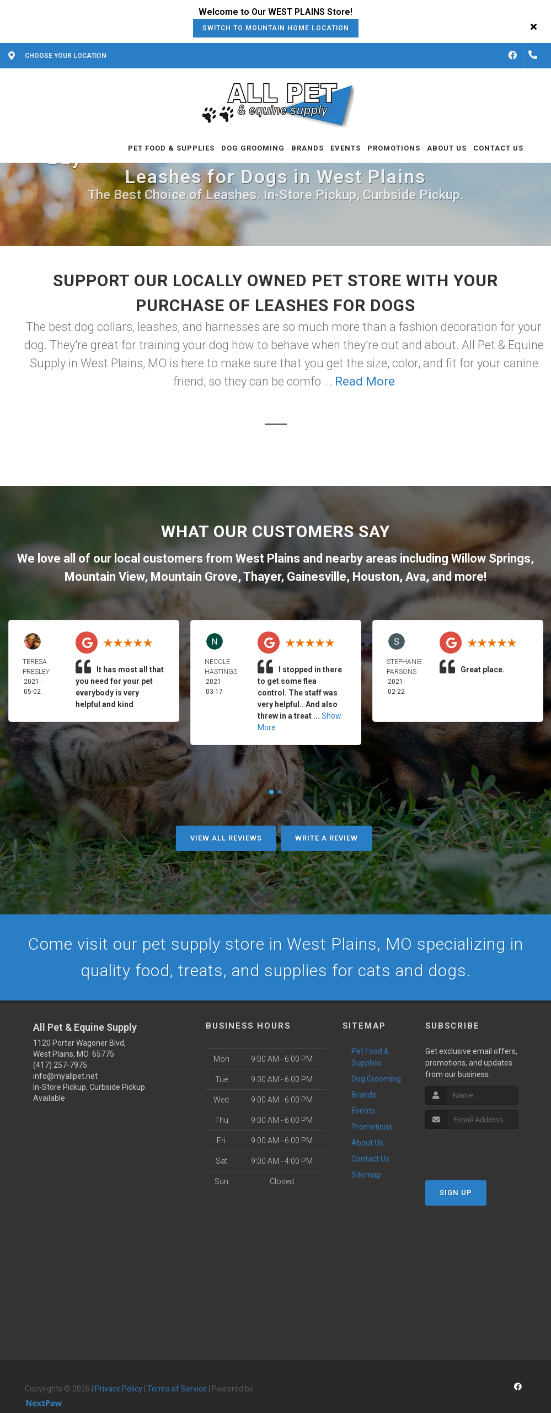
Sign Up (456, 1193)
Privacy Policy (118, 1388)
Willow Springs (491, 558)
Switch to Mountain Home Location (275, 28)
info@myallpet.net (65, 1076)
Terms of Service (177, 1388)
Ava (415, 577)
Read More (365, 381)
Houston (375, 577)
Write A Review (326, 838)
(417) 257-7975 (60, 1065)
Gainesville (316, 577)
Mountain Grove (194, 577)
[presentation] (484, 1149)
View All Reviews (226, 838)
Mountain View (105, 577)
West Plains (268, 558)
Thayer (262, 577)
